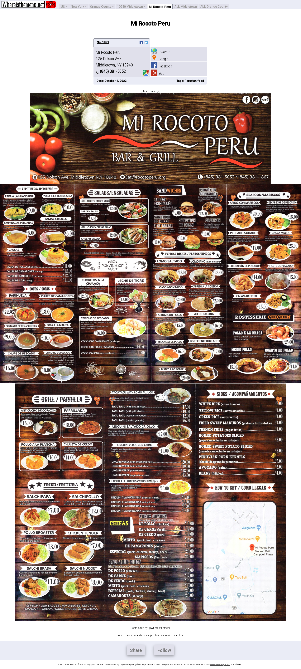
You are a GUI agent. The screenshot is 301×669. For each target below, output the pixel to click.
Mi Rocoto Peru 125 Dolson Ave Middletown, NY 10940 (114, 58)
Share (136, 650)
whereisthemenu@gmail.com (220, 664)
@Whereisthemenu (159, 628)
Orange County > (102, 6)
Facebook (161, 66)
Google (159, 59)
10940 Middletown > (131, 6)
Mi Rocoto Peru (160, 7)
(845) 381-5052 (111, 71)
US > (64, 6)
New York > (79, 6)
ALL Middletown (185, 6)
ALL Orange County (214, 6)
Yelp (157, 73)
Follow (164, 650)
